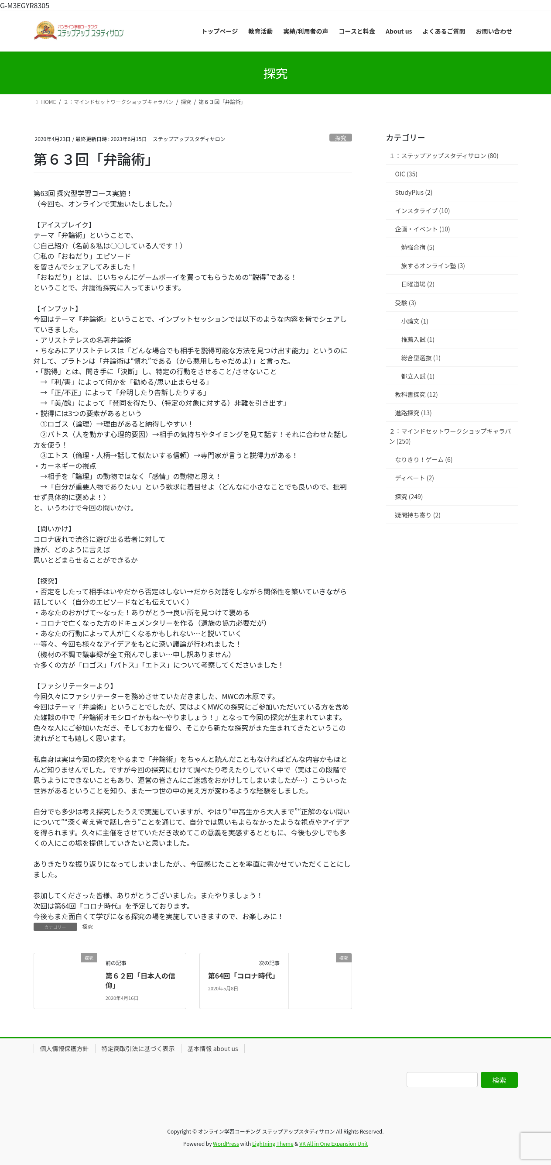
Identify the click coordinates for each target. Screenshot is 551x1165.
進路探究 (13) (413, 412)
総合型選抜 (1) (421, 357)
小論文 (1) (414, 321)
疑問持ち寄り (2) (418, 514)
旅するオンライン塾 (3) (433, 265)
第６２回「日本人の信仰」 (140, 980)
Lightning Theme (273, 1143)
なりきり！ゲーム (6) (424, 459)
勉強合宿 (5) (418, 247)
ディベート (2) (414, 477)
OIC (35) (406, 173)
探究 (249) (409, 496)
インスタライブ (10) (422, 210)
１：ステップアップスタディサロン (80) (444, 155)
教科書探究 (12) (416, 394)
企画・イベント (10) (422, 228)
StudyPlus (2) (414, 192)
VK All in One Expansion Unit (333, 1143)
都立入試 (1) (418, 376)
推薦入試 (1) (418, 339)
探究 (340, 138)
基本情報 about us (213, 1048)
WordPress (226, 1143)
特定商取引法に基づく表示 (138, 1048)
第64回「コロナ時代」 (243, 975)
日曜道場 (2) (418, 283)
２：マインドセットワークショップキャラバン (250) (450, 436)
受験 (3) (405, 302)
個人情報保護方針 (64, 1048)
